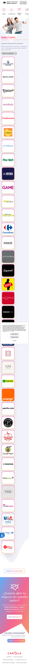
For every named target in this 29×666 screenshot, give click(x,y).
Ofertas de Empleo (8, 660)
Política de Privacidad (8, 662)
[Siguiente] (27, 9)
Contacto (9, 657)
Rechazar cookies (15, 337)
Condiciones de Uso (20, 660)
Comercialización (18, 657)
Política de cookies (10, 331)
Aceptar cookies (14, 334)
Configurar (14, 340)
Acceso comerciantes (16, 641)
